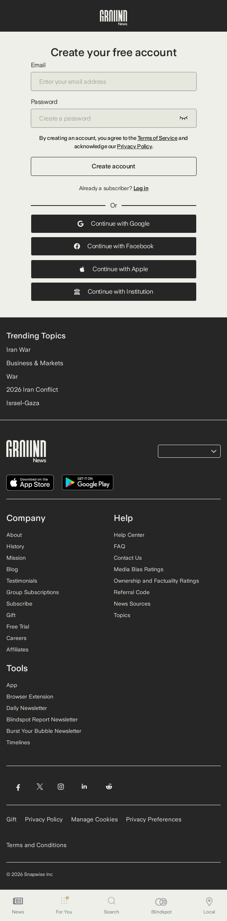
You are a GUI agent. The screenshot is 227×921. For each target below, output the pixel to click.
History (15, 546)
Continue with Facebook (113, 246)
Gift (10, 615)
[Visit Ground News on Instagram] (60, 787)
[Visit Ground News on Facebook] (18, 786)
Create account (113, 166)
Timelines (18, 742)
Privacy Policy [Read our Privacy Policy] (44, 819)
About (14, 535)
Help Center (129, 535)
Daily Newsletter (26, 708)
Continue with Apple (113, 269)
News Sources (132, 603)
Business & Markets (34, 363)
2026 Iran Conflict (32, 389)
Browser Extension (29, 696)
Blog (12, 569)
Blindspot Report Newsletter (42, 719)
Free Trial (17, 626)
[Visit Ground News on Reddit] (109, 786)
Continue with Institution (113, 291)
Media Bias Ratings (138, 569)
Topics (122, 615)
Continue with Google (113, 223)
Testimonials (21, 581)
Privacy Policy (134, 146)
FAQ (119, 546)
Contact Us (128, 558)
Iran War (18, 349)
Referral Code (132, 592)
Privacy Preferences (154, 819)
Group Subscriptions (32, 592)
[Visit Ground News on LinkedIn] (84, 786)
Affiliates (17, 649)
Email (114, 76)
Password (114, 113)
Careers (16, 638)
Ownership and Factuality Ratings (156, 581)
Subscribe (19, 603)
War (12, 376)
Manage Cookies (94, 819)
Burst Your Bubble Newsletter (43, 731)
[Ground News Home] (113, 18)
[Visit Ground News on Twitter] (40, 787)
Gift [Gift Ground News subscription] (11, 819)
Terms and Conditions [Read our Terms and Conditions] (36, 845)
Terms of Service (157, 138)
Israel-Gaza (22, 403)
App (11, 685)
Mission (16, 558)
